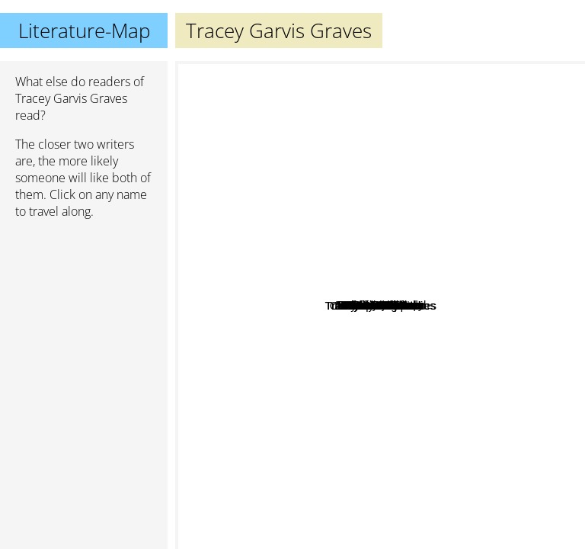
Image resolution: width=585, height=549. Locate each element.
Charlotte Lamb (499, 326)
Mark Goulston (403, 252)
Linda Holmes (388, 152)
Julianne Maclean (335, 427)
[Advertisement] (84, 312)
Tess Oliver (394, 380)
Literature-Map (84, 30)
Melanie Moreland (455, 386)
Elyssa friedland (454, 358)
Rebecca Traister (291, 229)
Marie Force (424, 503)
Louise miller (253, 311)
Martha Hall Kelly (482, 203)
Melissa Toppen (370, 361)
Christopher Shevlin (300, 370)
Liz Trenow (426, 170)
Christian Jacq (258, 140)
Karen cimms (415, 346)
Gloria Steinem (353, 303)
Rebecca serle (228, 257)
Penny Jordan (491, 304)
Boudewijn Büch (282, 255)
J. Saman (396, 409)
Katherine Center (317, 71)
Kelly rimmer (413, 476)
